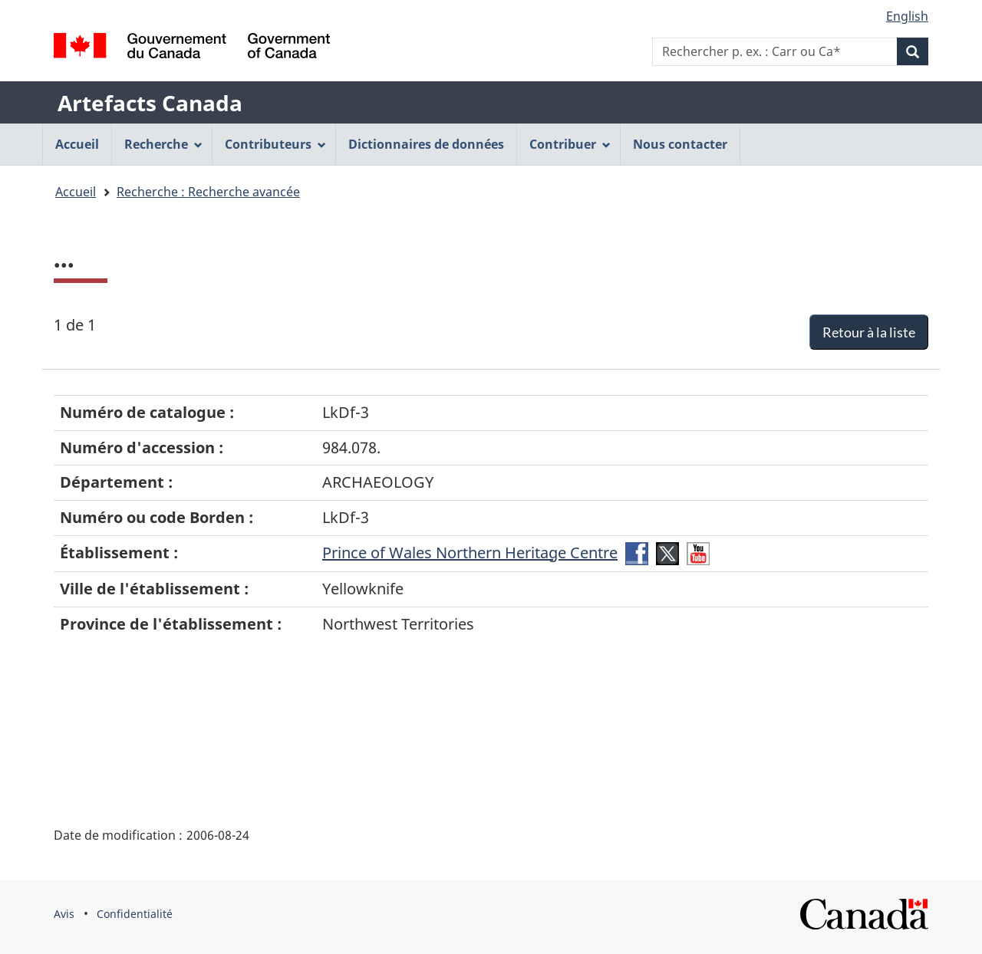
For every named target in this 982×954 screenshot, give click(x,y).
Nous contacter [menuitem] (680, 144)
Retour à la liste (868, 332)
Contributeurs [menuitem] (275, 144)
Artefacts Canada (150, 102)
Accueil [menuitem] (77, 144)
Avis (64, 913)
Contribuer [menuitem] (570, 144)
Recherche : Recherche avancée (208, 191)
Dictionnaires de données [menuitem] (426, 144)
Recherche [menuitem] (163, 144)
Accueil (75, 191)
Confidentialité (135, 913)
